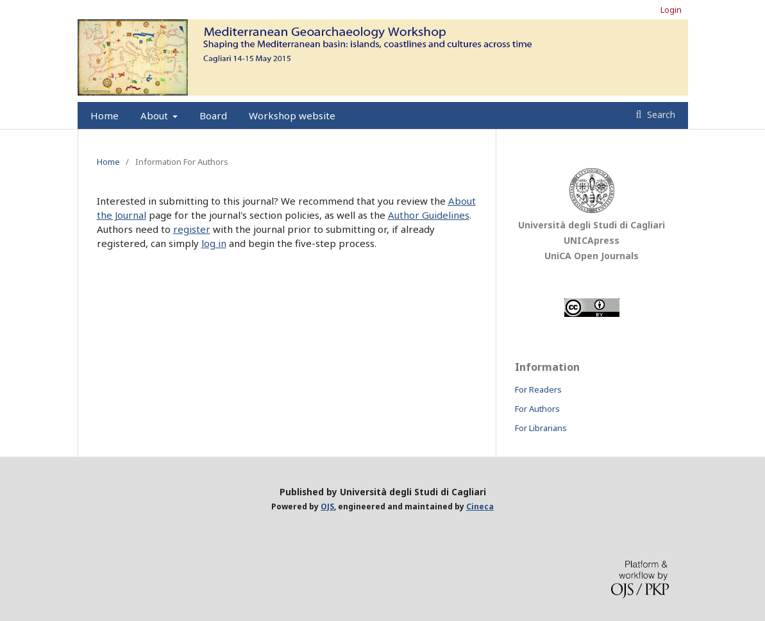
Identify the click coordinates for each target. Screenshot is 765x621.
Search (659, 114)
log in (213, 243)
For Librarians (541, 428)
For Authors (537, 408)
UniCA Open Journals (591, 256)
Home (104, 115)
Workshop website (292, 115)
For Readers (538, 389)
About (155, 115)
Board (213, 115)
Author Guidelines (428, 214)
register (191, 229)
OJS (327, 506)
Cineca (480, 506)
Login (671, 9)
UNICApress (591, 240)
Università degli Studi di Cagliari (591, 225)
